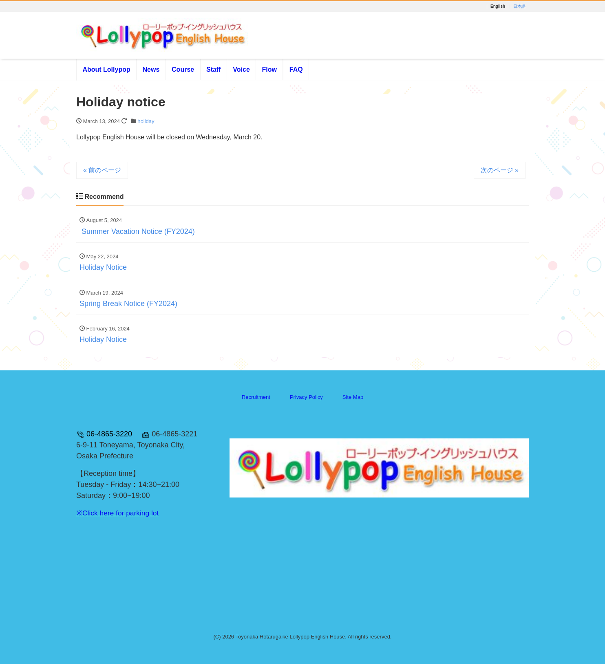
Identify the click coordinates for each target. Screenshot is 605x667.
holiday (145, 122)
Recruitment (256, 399)
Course (183, 69)
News (150, 69)
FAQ (296, 69)
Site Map (352, 399)
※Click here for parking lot (118, 516)
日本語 (519, 6)
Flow (269, 69)
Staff (213, 69)
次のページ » (500, 170)
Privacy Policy (306, 399)
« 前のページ (102, 170)
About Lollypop (106, 69)
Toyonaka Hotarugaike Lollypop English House (290, 639)
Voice (241, 69)
